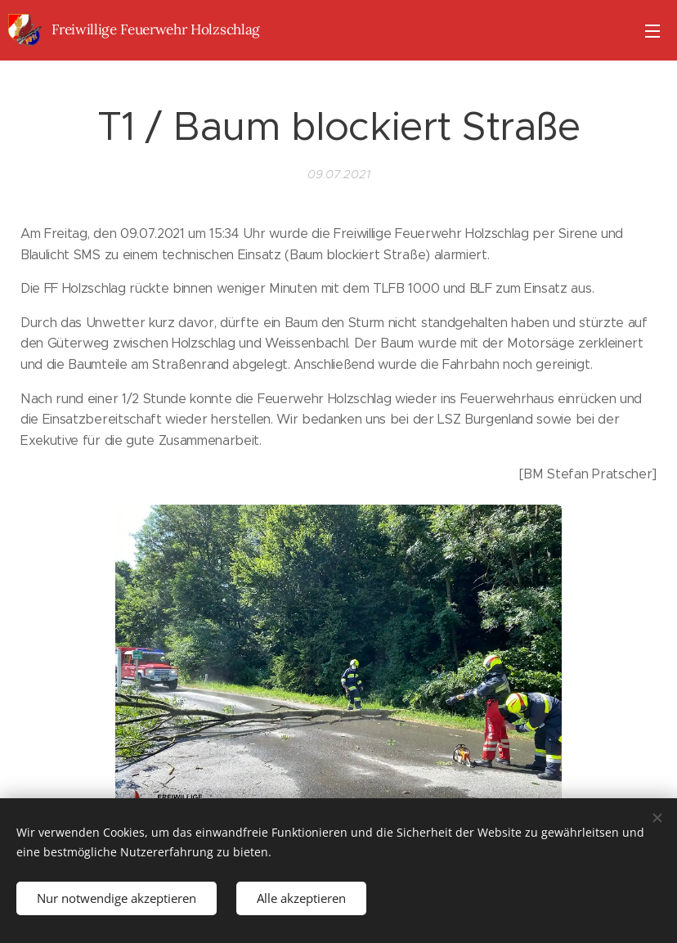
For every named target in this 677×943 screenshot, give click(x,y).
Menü (652, 31)
